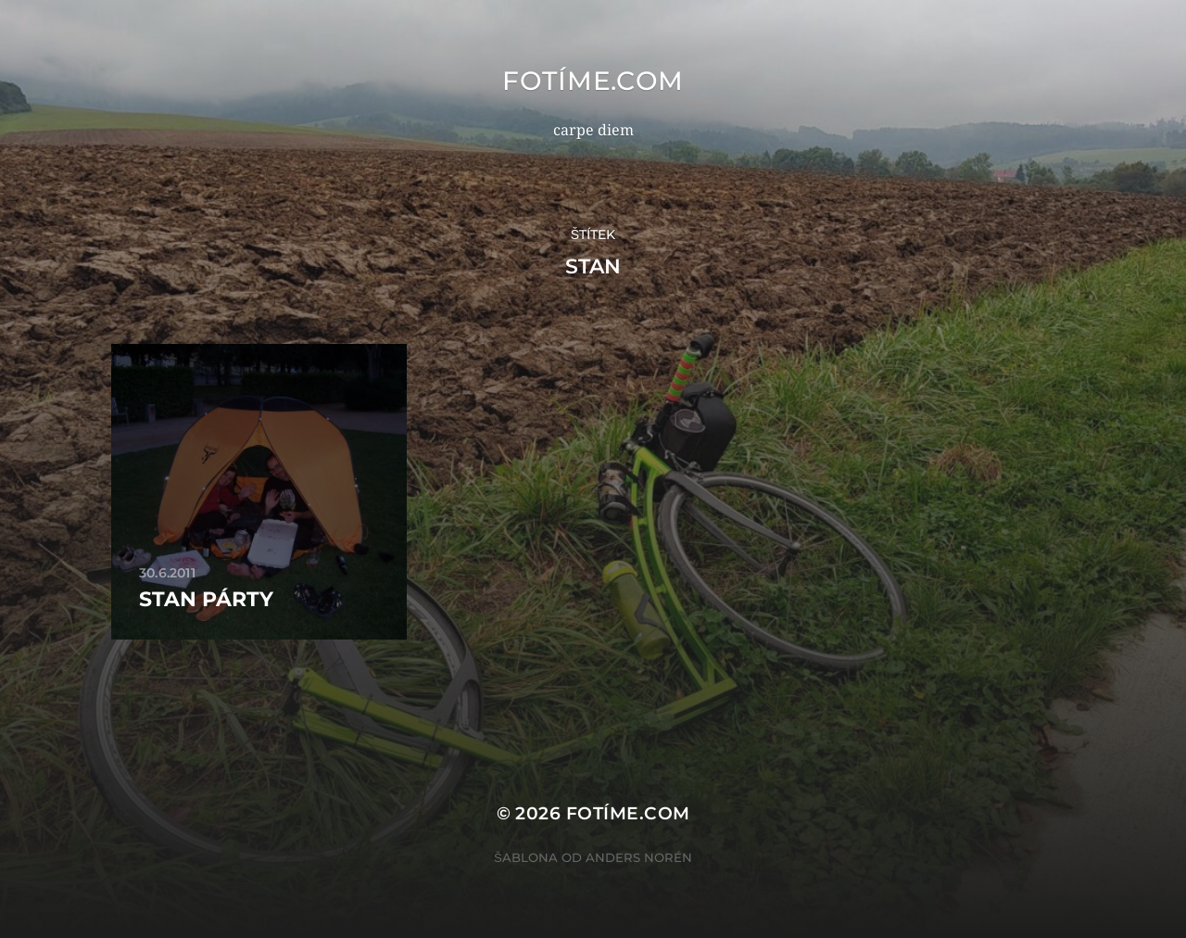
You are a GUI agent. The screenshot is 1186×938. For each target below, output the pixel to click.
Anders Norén (639, 857)
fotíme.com (593, 80)
